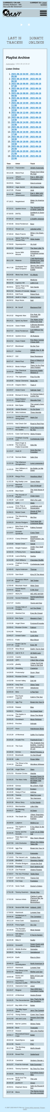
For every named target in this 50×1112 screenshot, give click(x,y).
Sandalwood (35, 952)
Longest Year (35, 912)
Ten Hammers (35, 798)
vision (32, 986)
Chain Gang (34, 496)
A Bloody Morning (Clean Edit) (37, 326)
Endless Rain (35, 857)
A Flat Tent (34, 692)
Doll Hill (33, 681)
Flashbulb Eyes (36, 740)
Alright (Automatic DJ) (38, 168)
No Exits (33, 632)
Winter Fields (35, 1024)
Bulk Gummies (35, 1064)
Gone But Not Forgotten (35, 451)
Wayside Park (35, 400)
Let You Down (35, 608)
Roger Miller (35, 759)
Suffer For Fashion (37, 735)
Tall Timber (34, 580)
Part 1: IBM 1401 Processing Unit (36, 178)
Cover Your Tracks (37, 1014)
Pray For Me (35, 377)
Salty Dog (34, 457)
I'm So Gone (35, 409)
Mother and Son (36, 972)
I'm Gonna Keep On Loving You (37, 395)
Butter (32, 1005)
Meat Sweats (35, 930)
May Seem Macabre (38, 838)
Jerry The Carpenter (38, 1010)
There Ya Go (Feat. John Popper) (37, 366)
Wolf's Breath (35, 1048)
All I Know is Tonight (38, 187)
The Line (33, 1079)
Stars (32, 769)
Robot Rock (34, 294)
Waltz (32, 503)
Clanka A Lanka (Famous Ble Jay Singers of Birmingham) (36, 899)
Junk (32, 190)
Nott (31, 300)
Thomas (33, 569)
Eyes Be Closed (36, 613)
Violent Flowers (36, 870)
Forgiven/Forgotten (37, 623)
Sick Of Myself (35, 486)
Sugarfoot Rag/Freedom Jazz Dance (37, 539)
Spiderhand (34, 1054)
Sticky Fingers (35, 434)
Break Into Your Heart (38, 702)
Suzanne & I (35, 921)
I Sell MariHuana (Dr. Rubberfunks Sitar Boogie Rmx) (38, 260)
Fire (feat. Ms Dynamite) (35, 315)
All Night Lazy (35, 653)
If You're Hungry (36, 935)
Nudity (32, 940)
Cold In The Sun (36, 697)
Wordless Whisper (37, 764)
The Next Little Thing (38, 248)
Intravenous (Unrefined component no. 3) (38, 253)
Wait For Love (35, 795)
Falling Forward (36, 528)
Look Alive (34, 636)
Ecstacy (33, 789)
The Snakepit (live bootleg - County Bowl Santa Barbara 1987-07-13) (38, 746)
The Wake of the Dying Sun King (36, 321)
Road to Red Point (37, 424)
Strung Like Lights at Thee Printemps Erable (38, 268)
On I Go (33, 925)
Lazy (32, 1040)
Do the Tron (34, 346)
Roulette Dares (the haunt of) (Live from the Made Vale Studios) (37, 779)
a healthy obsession (37, 219)
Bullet (32, 1035)
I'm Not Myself (35, 755)
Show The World (36, 715)
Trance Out (34, 878)
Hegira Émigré (35, 995)
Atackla (33, 773)
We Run (33, 517)
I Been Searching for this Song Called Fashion (38, 817)
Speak (32, 544)
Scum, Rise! (35, 672)
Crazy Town (34, 533)
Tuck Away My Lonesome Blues (36, 522)
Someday (34, 949)
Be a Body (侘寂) (36, 786)
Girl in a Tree (35, 982)
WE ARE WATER (36, 594)
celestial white (35, 229)
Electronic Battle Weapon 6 (36, 372)
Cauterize (34, 668)
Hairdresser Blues (37, 729)
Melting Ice (34, 823)
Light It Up (34, 283)
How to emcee (35, 183)
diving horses (35, 297)
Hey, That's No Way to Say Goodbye (38, 1000)
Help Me (33, 445)
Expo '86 (33, 645)
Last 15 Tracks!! (15, 40)
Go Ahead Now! (36, 711)
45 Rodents (34, 336)
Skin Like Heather (37, 1031)
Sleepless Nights (36, 860)
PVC (32, 1044)
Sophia (33, 556)
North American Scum (38, 964)
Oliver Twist (34, 685)
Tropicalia (34, 1028)
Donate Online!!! (36, 40)
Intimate (33, 724)
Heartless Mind (36, 476)
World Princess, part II (38, 752)
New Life (33, 657)
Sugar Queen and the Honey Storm (38, 945)
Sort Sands (34, 287)
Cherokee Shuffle (37, 560)
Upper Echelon (44, 4)
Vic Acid (33, 244)
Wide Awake (35, 239)
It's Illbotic (34, 275)
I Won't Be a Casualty (38, 660)
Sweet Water (35, 482)
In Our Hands (35, 802)
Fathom (33, 627)
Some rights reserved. (32, 1107)
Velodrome (34, 688)
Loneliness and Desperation (36, 507)
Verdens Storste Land (38, 1060)
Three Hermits (35, 412)
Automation (10, 64)
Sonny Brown (35, 552)
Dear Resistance (36, 356)
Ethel (32, 676)
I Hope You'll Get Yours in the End (36, 664)
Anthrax (33, 792)
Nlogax (33, 291)
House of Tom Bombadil (35, 512)
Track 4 (33, 385)
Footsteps (34, 881)
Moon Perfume (36, 719)
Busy (32, 224)
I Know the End (36, 863)
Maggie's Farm (36, 618)
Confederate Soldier (38, 439)
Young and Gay (36, 603)
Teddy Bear (34, 874)
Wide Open (34, 586)
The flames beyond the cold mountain (37, 1092)
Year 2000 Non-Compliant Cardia (37, 990)
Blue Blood (34, 640)
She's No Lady (35, 500)
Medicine (33, 280)
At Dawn (33, 811)
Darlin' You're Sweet (38, 649)
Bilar (32, 707)
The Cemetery (35, 917)
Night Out (34, 417)
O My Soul (34, 590)
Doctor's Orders (36, 886)
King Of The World (37, 574)
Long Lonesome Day (38, 463)
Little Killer (34, 806)
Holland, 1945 (35, 907)
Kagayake (34, 853)
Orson (32, 1083)
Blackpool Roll (35, 307)
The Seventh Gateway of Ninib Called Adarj (38, 208)
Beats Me (34, 381)
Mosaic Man (35, 892)
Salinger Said (35, 390)
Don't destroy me (36, 867)
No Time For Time (37, 1069)
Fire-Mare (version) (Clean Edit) (37, 341)
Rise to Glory (35, 957)
